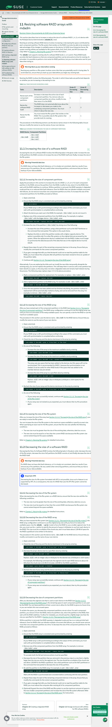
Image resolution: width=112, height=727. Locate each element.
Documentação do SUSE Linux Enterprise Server (25, 13)
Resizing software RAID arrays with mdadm (80, 13)
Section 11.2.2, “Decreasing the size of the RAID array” (62, 617)
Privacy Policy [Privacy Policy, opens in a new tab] (40, 719)
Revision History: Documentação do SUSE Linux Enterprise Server (42, 33)
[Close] (87, 716)
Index (8, 13)
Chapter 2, (40, 52)
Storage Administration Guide (48, 13)
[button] (7, 718)
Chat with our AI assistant (100, 712)
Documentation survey (99, 20)
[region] (49, 718)
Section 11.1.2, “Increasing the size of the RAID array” (52, 260)
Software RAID (63, 13)
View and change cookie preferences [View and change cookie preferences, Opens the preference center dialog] (71, 718)
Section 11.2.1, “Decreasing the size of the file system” (67, 521)
